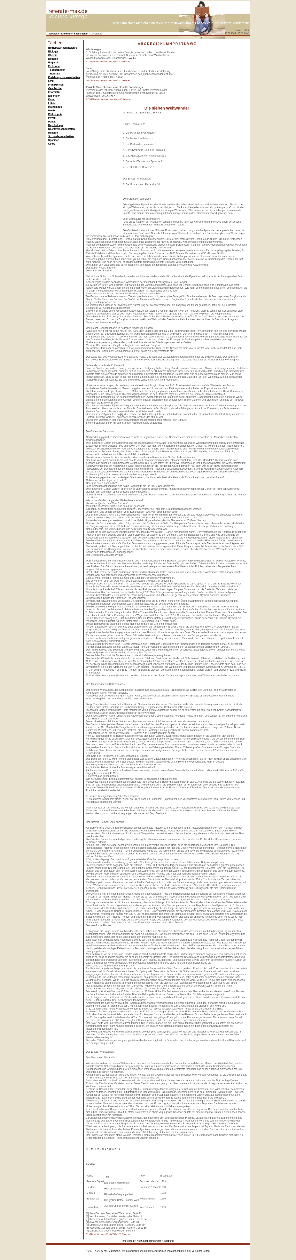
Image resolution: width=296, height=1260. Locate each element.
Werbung (168, 1240)
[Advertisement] (206, 73)
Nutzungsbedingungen (149, 1240)
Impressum (128, 1240)
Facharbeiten (81, 33)
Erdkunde (66, 33)
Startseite (53, 33)
